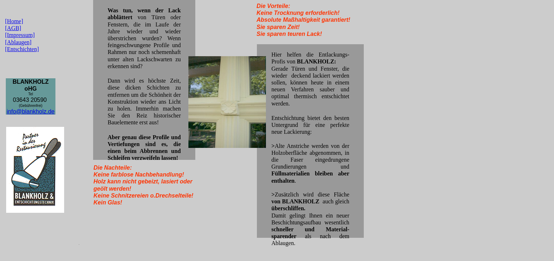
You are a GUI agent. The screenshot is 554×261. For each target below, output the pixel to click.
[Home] (14, 21)
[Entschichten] (22, 49)
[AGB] (13, 28)
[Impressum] (20, 35)
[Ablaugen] (18, 42)
